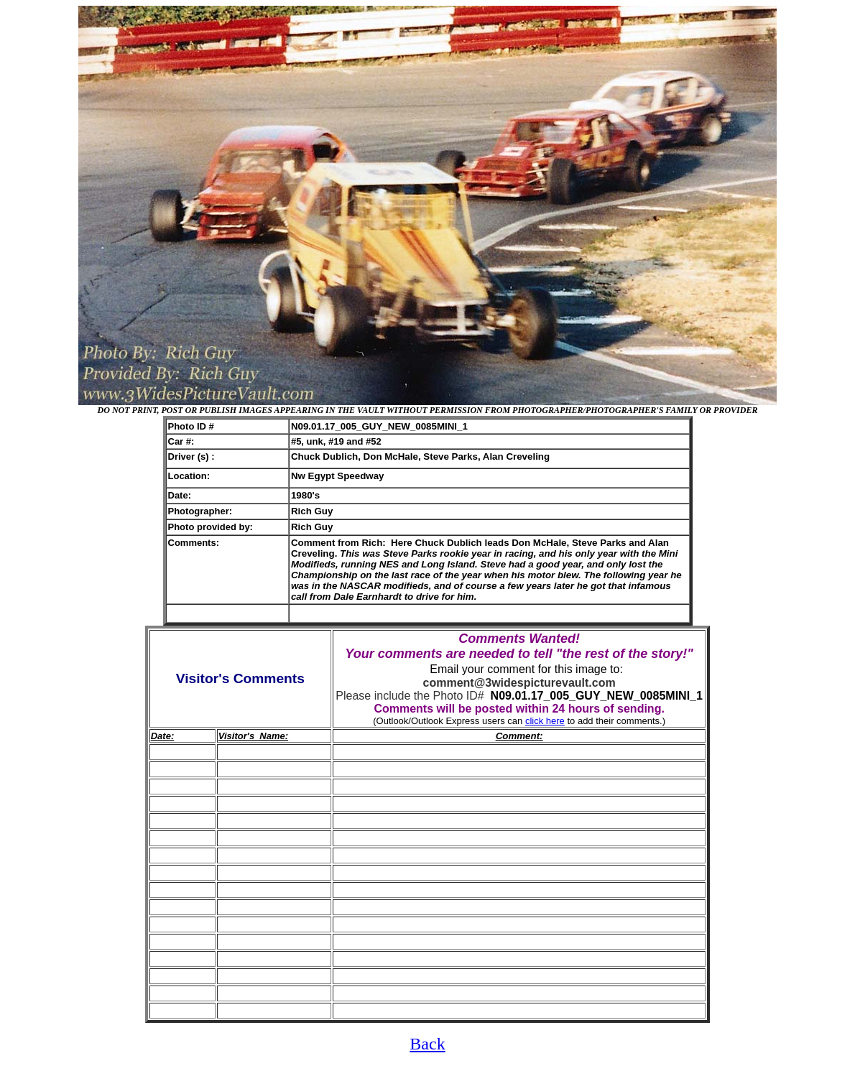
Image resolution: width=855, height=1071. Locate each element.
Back (427, 1043)
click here (545, 720)
